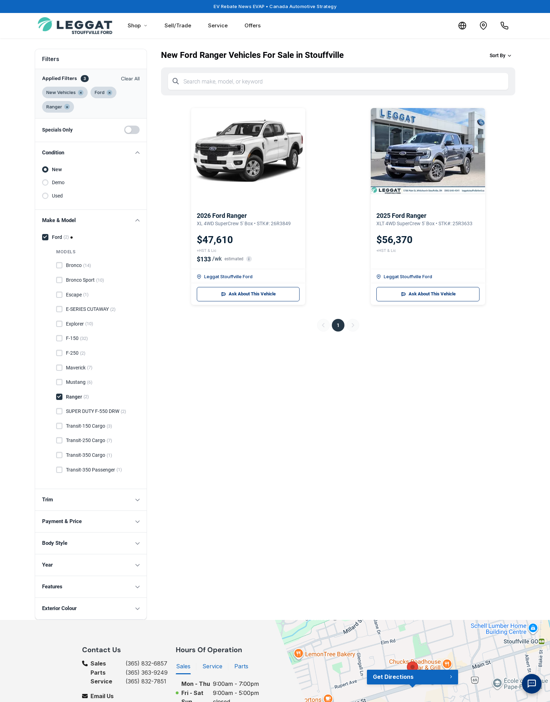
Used (57, 196)
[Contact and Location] (483, 25)
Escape (77, 295)
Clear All (130, 78)
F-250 (76, 353)
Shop (138, 25)
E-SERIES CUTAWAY (91, 309)
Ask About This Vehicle (248, 294)
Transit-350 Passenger (94, 470)
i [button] (248, 259)
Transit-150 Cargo (89, 426)
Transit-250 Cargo (89, 440)
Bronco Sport (85, 280)
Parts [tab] (241, 666)
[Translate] (462, 25)
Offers (252, 25)
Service (218, 25)
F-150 (77, 338)
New (57, 169)
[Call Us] (504, 25)
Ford (60, 237)
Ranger (77, 397)
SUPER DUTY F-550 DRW (96, 411)
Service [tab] (212, 666)
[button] (91, 152)
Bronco (78, 265)
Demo (58, 182)
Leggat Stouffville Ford (225, 276)
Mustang (79, 382)
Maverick (79, 368)
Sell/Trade (178, 25)
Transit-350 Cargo (89, 455)
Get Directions (393, 676)
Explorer (79, 324)
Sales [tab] (183, 666)
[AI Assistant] (532, 684)
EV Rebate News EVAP (275, 6)
